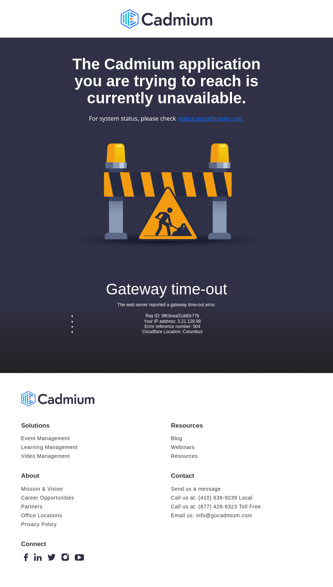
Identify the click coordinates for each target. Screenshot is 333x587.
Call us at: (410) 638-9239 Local (212, 498)
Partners (32, 507)
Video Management (45, 456)
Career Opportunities (47, 498)
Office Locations (41, 515)
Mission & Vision (42, 489)
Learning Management (49, 447)
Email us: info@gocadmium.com (211, 515)
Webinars (182, 447)
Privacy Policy (39, 524)
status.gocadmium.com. (211, 118)
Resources (184, 456)
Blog (176, 438)
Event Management (45, 438)
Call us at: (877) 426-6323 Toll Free (216, 507)
